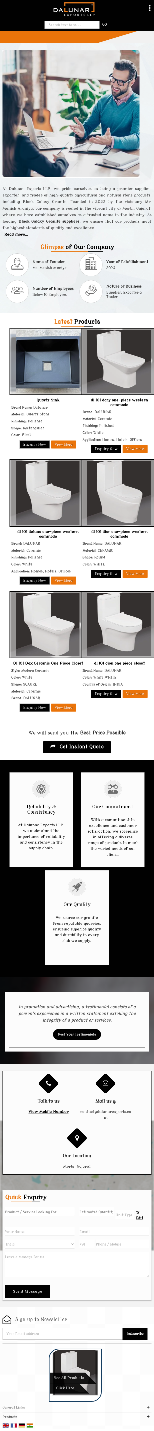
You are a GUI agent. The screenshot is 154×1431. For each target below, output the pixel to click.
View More (63, 444)
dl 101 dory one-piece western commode (119, 402)
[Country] (39, 1244)
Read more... (16, 234)
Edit (139, 1215)
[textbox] (125, 1214)
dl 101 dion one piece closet (119, 663)
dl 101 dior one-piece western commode (119, 534)
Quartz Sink (48, 400)
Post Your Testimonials (77, 1034)
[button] (48, 1111)
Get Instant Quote (77, 747)
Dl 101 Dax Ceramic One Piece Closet (48, 663)
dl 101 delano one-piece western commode (47, 534)
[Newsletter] (62, 1334)
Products (9, 1417)
